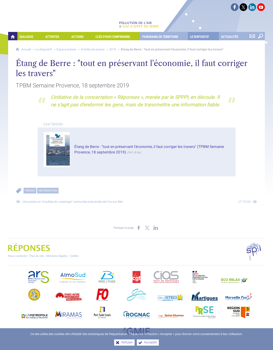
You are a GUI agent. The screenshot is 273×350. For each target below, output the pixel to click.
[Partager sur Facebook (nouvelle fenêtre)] (138, 228)
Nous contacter (17, 256)
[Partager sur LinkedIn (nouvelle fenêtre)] (155, 228)
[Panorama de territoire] (164, 36)
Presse (30, 190)
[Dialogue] (30, 36)
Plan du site (36, 256)
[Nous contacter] (252, 36)
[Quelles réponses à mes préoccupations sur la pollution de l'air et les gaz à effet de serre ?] (12, 36)
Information (47, 190)
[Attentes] (56, 36)
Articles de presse (92, 49)
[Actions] (81, 36)
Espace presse (66, 49)
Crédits (74, 256)
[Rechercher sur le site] (261, 36)
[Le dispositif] (203, 36)
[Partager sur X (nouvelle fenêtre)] (147, 228)
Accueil (26, 49)
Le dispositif (43, 49)
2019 (112, 49)
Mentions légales (57, 256)
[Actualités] (233, 36)
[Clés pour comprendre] (116, 36)
